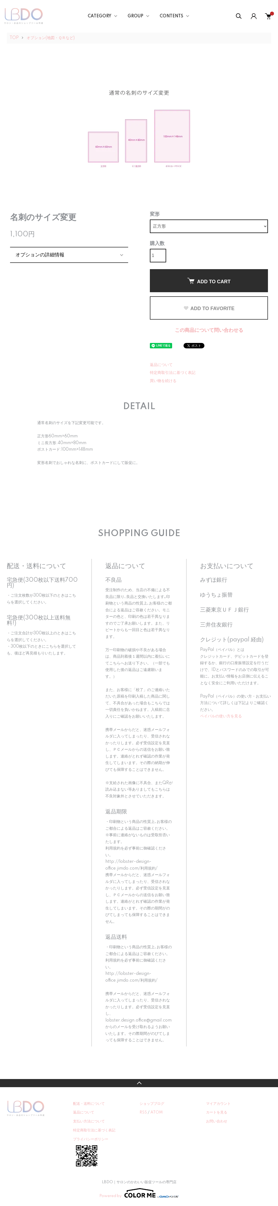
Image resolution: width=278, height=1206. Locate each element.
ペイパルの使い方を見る (221, 716)
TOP (14, 38)
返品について (161, 365)
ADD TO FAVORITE (208, 308)
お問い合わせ (216, 1121)
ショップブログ (152, 1104)
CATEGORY (99, 16)
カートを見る (216, 1112)
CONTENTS (171, 16)
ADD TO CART (209, 281)
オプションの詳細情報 (39, 254)
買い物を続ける (163, 381)
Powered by (139, 1193)
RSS (143, 1112)
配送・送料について (89, 1104)
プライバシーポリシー (90, 1139)
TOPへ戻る (139, 1083)
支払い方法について (89, 1121)
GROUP (135, 16)
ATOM (156, 1112)
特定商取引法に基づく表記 (172, 373)
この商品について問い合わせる (209, 330)
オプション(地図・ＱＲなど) (51, 38)
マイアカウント (218, 1104)
